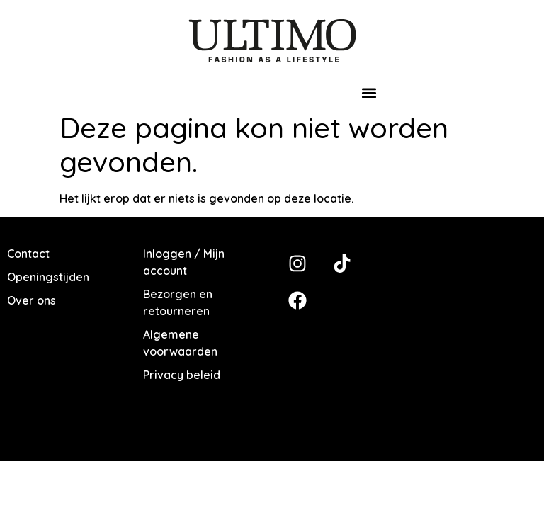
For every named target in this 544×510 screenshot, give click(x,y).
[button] (369, 93)
